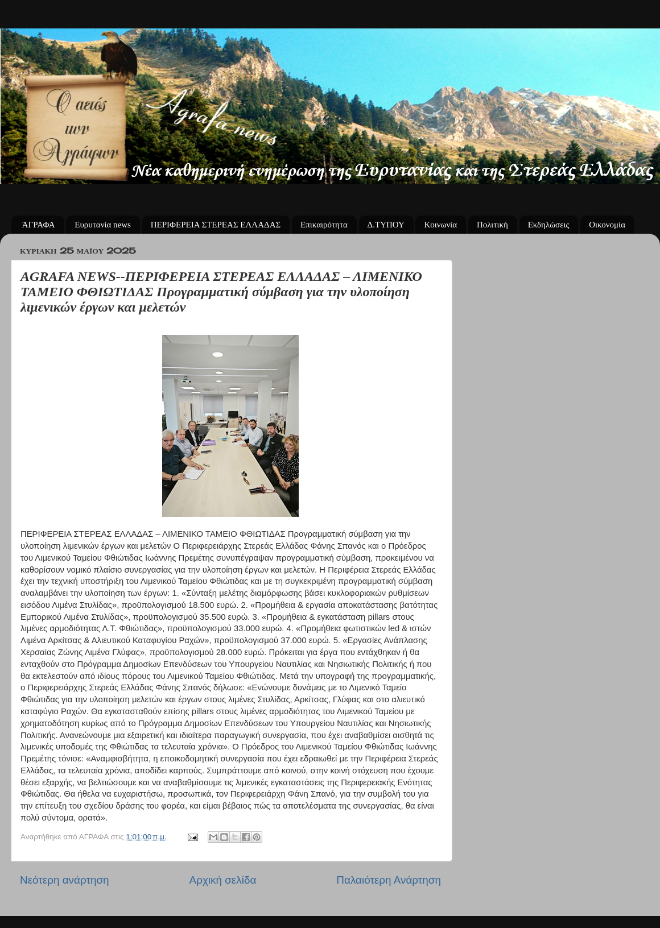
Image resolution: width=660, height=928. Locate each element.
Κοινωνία (440, 224)
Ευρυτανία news (103, 224)
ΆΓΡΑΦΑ (38, 224)
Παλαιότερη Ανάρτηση (388, 880)
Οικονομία (607, 224)
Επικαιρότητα (324, 224)
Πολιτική (492, 224)
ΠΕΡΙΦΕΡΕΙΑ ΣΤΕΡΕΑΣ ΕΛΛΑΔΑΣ (216, 224)
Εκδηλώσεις (549, 224)
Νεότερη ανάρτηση (64, 880)
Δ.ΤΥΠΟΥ (386, 224)
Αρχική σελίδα (223, 880)
